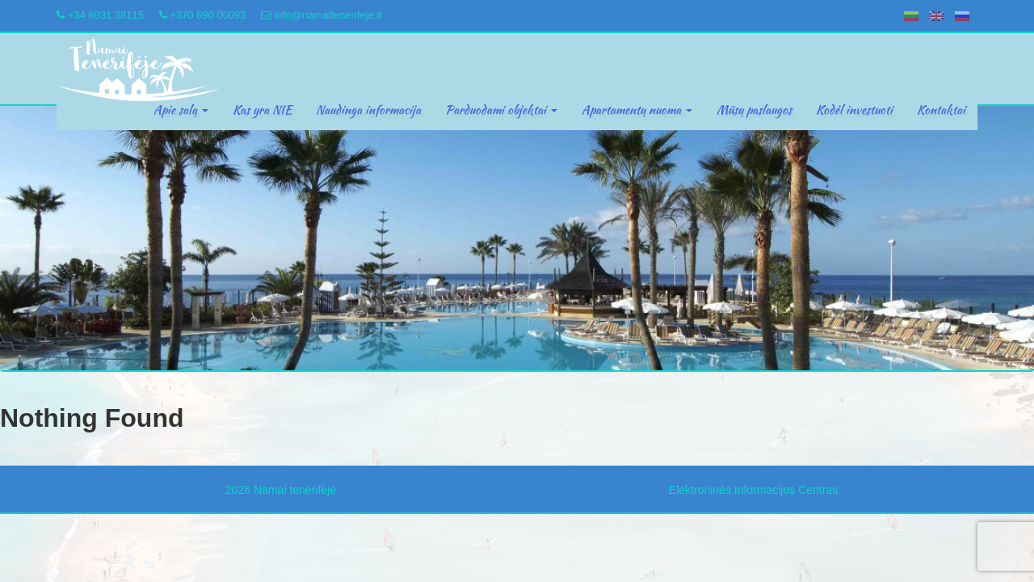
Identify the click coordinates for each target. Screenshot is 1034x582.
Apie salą (180, 110)
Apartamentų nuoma (637, 110)
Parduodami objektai (501, 110)
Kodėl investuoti (854, 110)
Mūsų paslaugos (754, 110)
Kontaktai (941, 110)
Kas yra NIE (262, 110)
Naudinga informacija (368, 110)
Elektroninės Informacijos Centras (753, 489)
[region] (517, 238)
